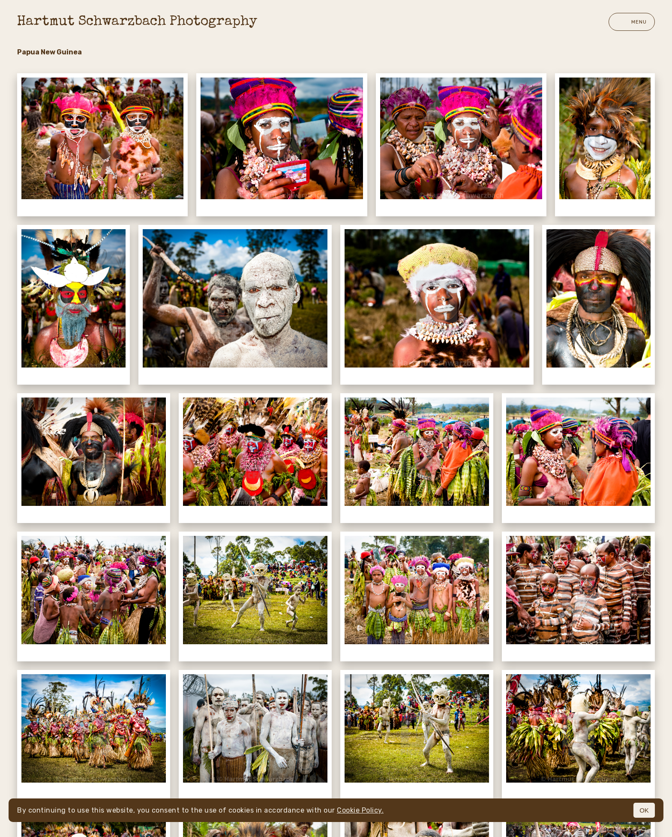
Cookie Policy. (360, 810)
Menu (632, 22)
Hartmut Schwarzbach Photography (137, 22)
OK (644, 810)
